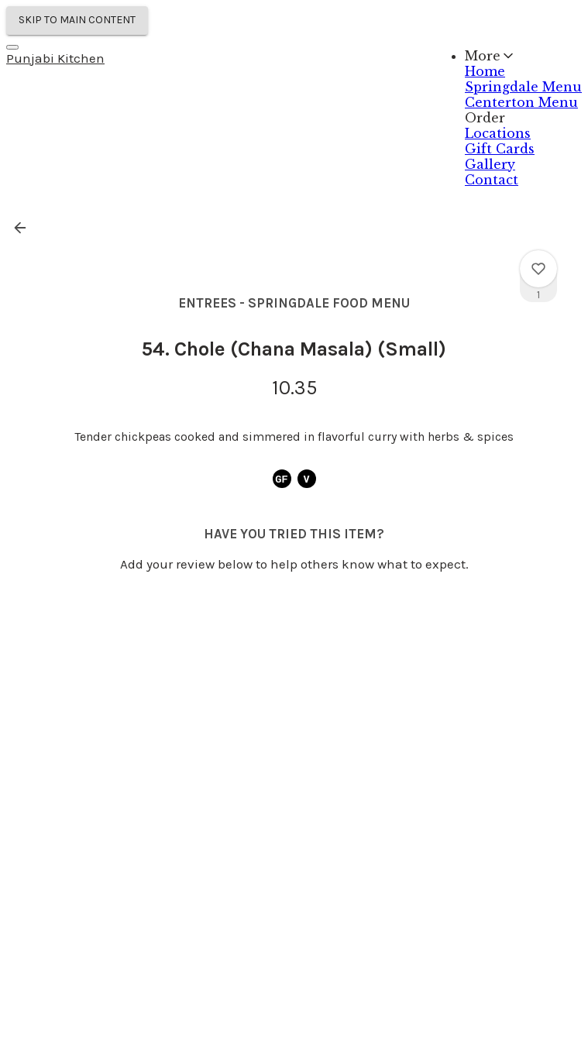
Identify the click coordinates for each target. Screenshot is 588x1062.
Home (485, 71)
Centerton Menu (521, 102)
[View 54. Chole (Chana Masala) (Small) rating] (538, 268)
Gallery (490, 164)
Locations (498, 133)
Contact (491, 179)
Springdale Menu (523, 87)
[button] (24, 227)
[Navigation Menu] (12, 47)
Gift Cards (500, 148)
